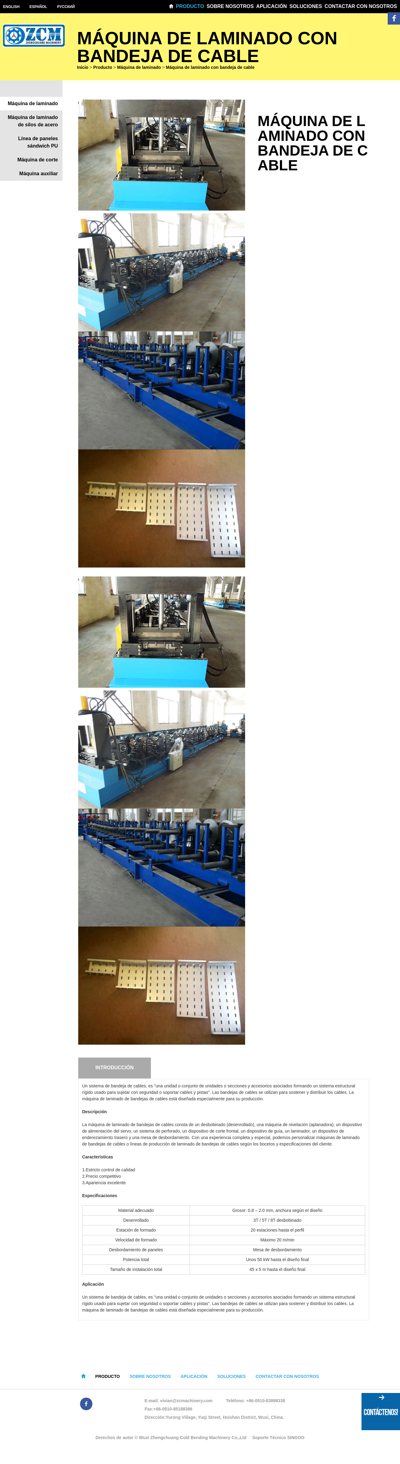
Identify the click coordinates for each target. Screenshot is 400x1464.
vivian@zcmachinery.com (186, 1401)
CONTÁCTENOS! (381, 1412)
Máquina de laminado (139, 68)
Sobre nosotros (230, 6)
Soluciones (305, 6)
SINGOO (296, 1438)
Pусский (66, 7)
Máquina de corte (37, 161)
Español (38, 7)
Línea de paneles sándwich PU (38, 143)
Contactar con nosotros (361, 6)
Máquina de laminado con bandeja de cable (210, 68)
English (11, 7)
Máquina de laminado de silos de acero (33, 122)
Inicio (82, 68)
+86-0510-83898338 (265, 1401)
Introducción (114, 1068)
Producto (190, 6)
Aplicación (271, 6)
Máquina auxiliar (38, 174)
